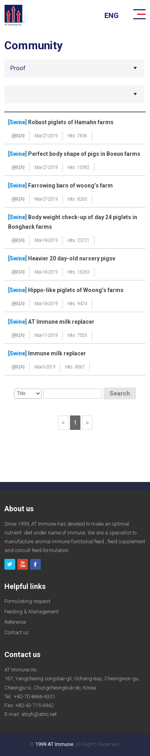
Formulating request (27, 601)
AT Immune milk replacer (61, 322)
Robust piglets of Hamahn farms (71, 122)
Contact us (16, 632)
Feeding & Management (31, 612)
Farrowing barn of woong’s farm (70, 185)
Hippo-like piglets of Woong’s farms (76, 290)
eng (111, 15)
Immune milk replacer (57, 353)
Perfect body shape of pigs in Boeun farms (84, 154)
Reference (15, 622)
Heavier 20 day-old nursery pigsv (71, 258)
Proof (18, 68)
